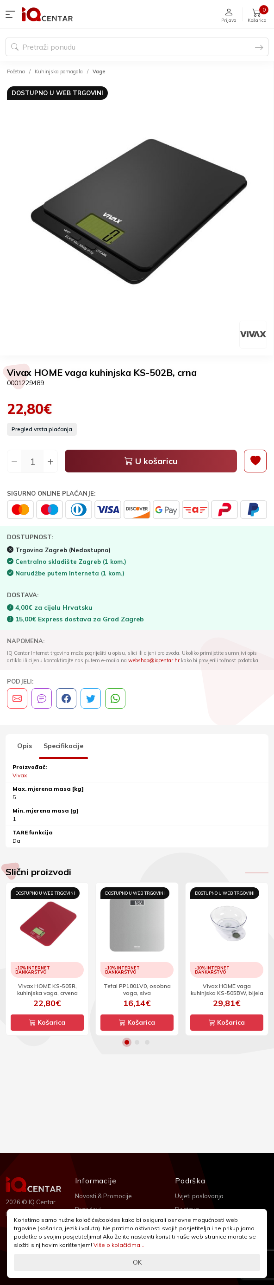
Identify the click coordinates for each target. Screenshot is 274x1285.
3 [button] (147, 1042)
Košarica (47, 1022)
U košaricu (151, 461)
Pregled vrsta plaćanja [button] (42, 429)
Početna (16, 71)
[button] (12, 14)
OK (137, 1262)
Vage (99, 71)
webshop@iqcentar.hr (154, 660)
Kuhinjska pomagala (59, 71)
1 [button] (127, 1042)
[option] (137, 217)
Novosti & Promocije (103, 1196)
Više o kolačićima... (118, 1244)
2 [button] (137, 1042)
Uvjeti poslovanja (199, 1196)
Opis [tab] (24, 746)
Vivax (19, 775)
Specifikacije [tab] (63, 746)
